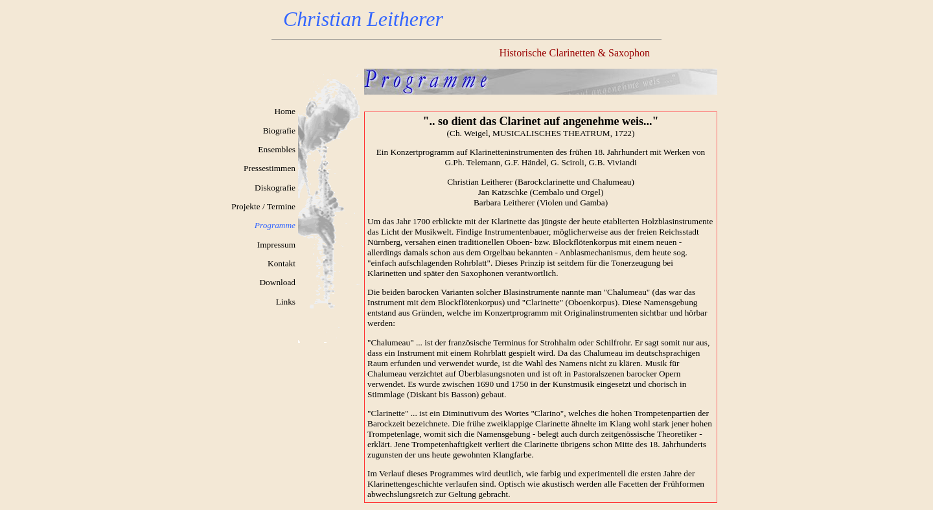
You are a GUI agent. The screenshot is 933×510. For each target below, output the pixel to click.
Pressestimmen (269, 168)
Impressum (276, 244)
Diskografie (275, 187)
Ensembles (276, 149)
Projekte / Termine (263, 206)
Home (284, 111)
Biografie (279, 130)
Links (285, 302)
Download (277, 282)
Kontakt (281, 263)
